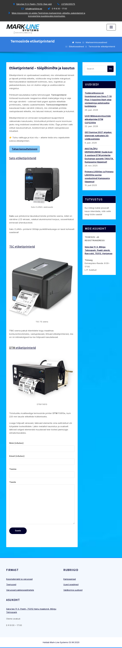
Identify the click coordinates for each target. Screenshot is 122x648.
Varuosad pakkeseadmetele (20, 590)
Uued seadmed (70, 584)
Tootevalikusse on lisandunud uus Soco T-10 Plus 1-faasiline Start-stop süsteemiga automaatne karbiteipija (98, 99)
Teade (42, 502)
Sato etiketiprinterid (22, 158)
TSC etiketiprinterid (22, 246)
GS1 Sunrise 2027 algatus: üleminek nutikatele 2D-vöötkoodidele (98, 135)
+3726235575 (68, 4)
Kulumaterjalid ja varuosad (19, 579)
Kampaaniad (69, 579)
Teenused (11, 584)
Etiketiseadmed (76, 46)
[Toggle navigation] (111, 27)
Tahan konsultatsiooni (24, 149)
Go (110, 68)
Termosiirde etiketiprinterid (101, 46)
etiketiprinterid (22, 348)
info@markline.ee (33, 8)
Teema (42, 473)
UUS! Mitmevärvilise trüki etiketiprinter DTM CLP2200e (98, 119)
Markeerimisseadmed (96, 42)
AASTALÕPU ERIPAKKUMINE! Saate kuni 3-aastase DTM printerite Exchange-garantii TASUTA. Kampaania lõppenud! (99, 155)
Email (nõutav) (42, 460)
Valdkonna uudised (72, 590)
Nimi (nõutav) (42, 447)
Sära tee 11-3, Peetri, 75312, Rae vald (34, 4)
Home (78, 42)
